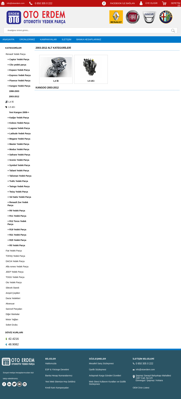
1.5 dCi (10, 107)
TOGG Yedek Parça (15, 277)
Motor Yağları (12, 319)
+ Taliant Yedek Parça (18, 170)
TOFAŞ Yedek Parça (15, 256)
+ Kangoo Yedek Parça (19, 86)
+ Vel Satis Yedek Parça (19, 197)
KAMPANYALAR (48, 39)
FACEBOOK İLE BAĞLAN (122, 3)
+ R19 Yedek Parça (17, 229)
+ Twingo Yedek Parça (19, 186)
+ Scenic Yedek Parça (18, 160)
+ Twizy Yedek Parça (18, 192)
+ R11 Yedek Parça (17, 216)
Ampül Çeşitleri (13, 293)
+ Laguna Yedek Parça (19, 128)
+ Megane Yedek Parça (19, 139)
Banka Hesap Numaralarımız (58, 375)
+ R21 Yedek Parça (17, 235)
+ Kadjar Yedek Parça (18, 117)
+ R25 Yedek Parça (17, 240)
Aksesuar (10, 303)
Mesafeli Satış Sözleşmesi (101, 363)
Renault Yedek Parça (15, 54)
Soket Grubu (12, 325)
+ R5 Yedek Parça (16, 245)
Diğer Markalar (13, 314)
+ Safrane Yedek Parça (19, 154)
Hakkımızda (50, 363)
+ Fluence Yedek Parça (19, 80)
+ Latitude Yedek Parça (19, 133)
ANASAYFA (8, 39)
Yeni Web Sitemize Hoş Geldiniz (60, 381)
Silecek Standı (12, 288)
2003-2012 (14, 96)
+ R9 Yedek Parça (16, 210)
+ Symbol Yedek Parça (19, 165)
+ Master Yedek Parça (18, 144)
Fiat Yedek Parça (14, 250)
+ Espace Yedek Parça (19, 70)
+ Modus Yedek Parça (18, 149)
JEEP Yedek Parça (14, 272)
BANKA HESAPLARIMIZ (88, 39)
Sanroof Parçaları (14, 309)
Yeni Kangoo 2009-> (19, 112)
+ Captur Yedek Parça (18, 59)
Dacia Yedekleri (13, 298)
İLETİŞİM (66, 39)
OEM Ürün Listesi (141, 387)
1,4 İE (9, 102)
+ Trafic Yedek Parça (18, 181)
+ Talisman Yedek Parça (19, 176)
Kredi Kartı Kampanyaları (57, 387)
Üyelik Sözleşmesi (97, 369)
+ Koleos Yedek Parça (18, 123)
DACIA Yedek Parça (15, 261)
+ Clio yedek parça (17, 65)
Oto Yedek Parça (14, 282)
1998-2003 (14, 91)
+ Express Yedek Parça (19, 75)
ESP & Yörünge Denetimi (57, 369)
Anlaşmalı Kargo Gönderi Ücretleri (105, 375)
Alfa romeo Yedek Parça (17, 266)
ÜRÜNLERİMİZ (27, 39)
